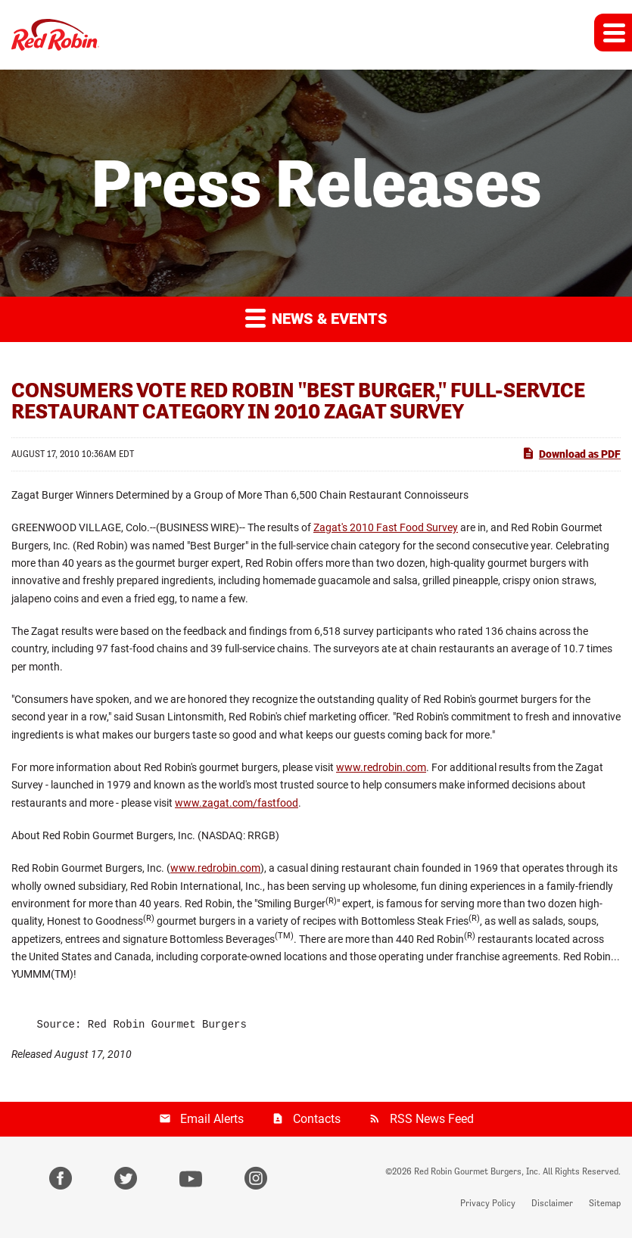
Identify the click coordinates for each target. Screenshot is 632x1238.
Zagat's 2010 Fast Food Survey (385, 527)
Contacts (317, 1119)
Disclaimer (552, 1203)
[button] (613, 32)
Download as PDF (571, 453)
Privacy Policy (487, 1203)
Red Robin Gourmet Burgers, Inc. (477, 1171)
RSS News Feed (432, 1119)
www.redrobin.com (381, 767)
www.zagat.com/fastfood (236, 803)
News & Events (316, 317)
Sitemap (605, 1203)
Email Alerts (212, 1119)
